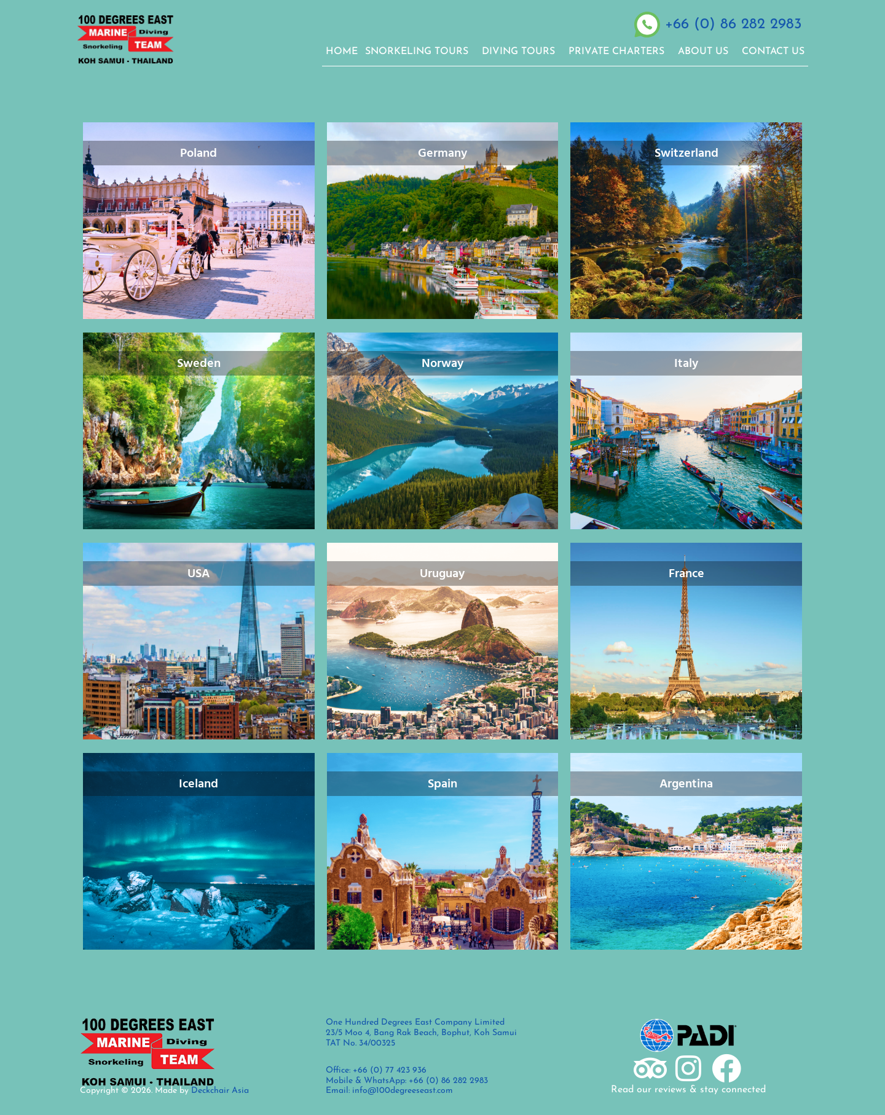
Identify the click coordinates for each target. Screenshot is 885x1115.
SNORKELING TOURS (419, 51)
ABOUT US (706, 51)
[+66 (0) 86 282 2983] (647, 24)
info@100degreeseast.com (402, 1090)
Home (342, 52)
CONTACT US (773, 52)
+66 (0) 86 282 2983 (733, 24)
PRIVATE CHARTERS (619, 51)
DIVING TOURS (521, 51)
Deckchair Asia (220, 1090)
